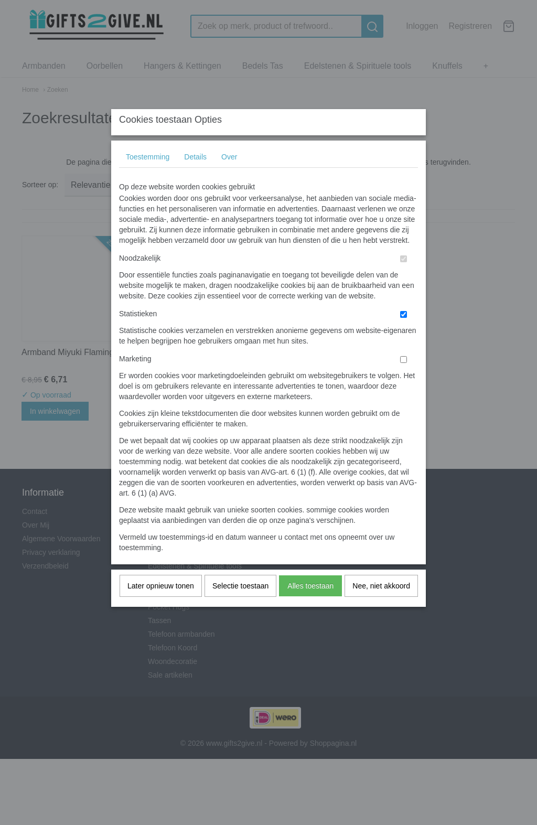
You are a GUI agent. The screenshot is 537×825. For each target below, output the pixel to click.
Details (195, 177)
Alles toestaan (310, 606)
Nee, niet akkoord (381, 606)
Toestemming (147, 177)
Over (229, 177)
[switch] (403, 279)
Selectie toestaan (240, 606)
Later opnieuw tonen (160, 606)
